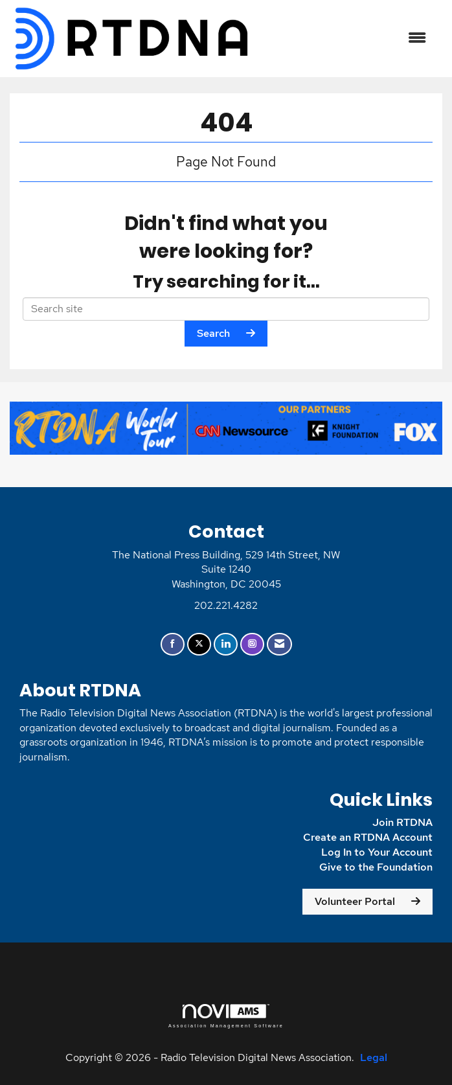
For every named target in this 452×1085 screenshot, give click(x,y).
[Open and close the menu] (346, 38)
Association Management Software (226, 1016)
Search (213, 333)
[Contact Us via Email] (279, 644)
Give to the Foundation (376, 867)
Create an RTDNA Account (368, 837)
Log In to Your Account (377, 852)
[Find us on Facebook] (173, 644)
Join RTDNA (402, 822)
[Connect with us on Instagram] (252, 644)
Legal (373, 1057)
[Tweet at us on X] (199, 644)
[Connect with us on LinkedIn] (226, 644)
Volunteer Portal (355, 901)
